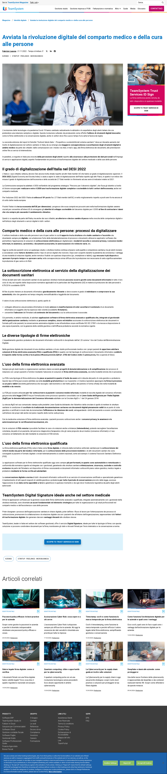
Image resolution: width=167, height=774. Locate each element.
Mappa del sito (64, 738)
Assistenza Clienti (65, 718)
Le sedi (33, 724)
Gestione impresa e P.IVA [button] (80, 9)
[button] (34, 2)
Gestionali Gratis (9, 738)
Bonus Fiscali (7, 749)
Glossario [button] (141, 9)
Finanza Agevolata (9, 746)
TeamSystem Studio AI (11, 721)
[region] (83, 763)
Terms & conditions (66, 724)
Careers (33, 738)
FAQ (87, 721)
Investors (34, 735)
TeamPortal (62, 743)
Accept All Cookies (145, 763)
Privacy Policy (63, 726)
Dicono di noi (35, 729)
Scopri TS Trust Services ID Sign (63, 542)
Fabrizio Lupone (9, 51)
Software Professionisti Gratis (11, 742)
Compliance (35, 732)
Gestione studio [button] (61, 9)
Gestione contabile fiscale (13, 732)
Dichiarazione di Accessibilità (64, 733)
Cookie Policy (63, 729)
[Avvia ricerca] (163, 3)
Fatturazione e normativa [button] (103, 9)
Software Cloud (8, 729)
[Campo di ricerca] (149, 3)
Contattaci (156, 8)
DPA (87, 718)
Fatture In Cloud (8, 724)
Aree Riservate (64, 721)
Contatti (33, 721)
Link (59, 740)
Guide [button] (125, 9)
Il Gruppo (34, 718)
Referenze (34, 726)
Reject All (127, 763)
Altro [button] (118, 9)
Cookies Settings (110, 763)
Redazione (14, 638)
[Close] (163, 763)
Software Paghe (9, 735)
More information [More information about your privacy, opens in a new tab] (55, 771)
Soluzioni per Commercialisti (13, 726)
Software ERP (8, 718)
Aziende (5, 56)
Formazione (35, 741)
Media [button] (132, 9)
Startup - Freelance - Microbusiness (27, 56)
